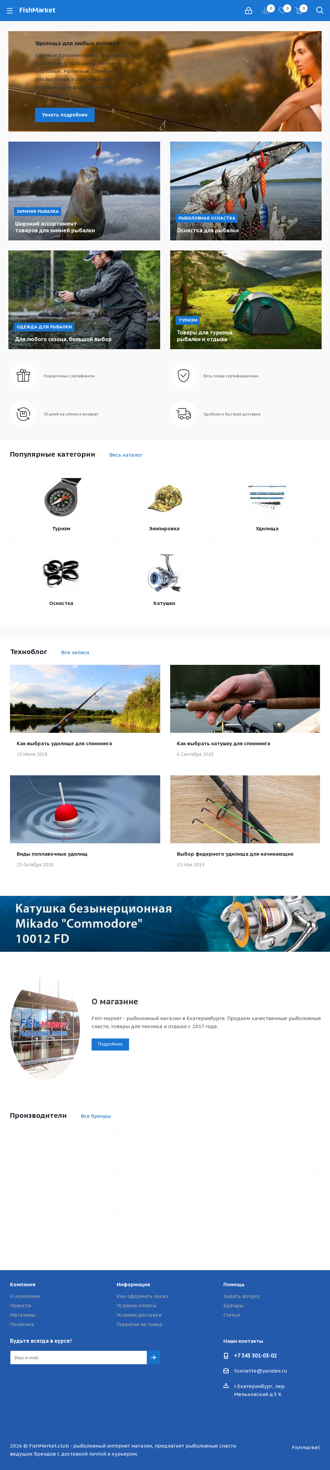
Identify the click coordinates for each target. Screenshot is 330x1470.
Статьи (231, 1315)
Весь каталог (125, 455)
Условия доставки (139, 1315)
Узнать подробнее (65, 115)
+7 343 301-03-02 (255, 1355)
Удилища (267, 528)
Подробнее (110, 1044)
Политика (22, 1324)
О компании (25, 1296)
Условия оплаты (136, 1305)
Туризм (61, 528)
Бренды (233, 1305)
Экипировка (164, 528)
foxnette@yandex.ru (260, 1371)
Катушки (164, 603)
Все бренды (96, 1116)
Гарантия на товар (139, 1324)
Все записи (75, 652)
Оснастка (61, 603)
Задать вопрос (241, 1296)
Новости (20, 1305)
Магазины (22, 1315)
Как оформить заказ (142, 1296)
